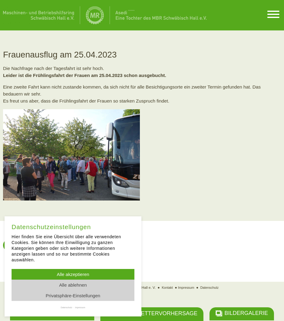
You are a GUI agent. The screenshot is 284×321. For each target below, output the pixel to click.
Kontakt (166, 288)
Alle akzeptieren (73, 274)
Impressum (186, 288)
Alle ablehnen (73, 285)
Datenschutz (210, 288)
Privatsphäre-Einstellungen (73, 295)
